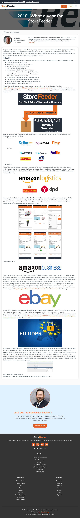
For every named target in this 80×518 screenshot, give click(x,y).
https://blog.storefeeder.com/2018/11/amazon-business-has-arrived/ (36, 289)
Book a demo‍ (40, 426)
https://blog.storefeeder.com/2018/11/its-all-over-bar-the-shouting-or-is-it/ (28, 88)
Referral (59, 485)
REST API (20, 492)
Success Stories (20, 481)
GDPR (59, 492)
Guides (21, 490)
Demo (63, 6)
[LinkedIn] (46, 444)
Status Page (20, 497)
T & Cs (59, 488)
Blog (20, 485)
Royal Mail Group (43, 512)
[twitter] (37, 444)
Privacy (59, 490)
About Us (59, 483)
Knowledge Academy (20, 495)
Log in (76, 2)
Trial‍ (70, 6)
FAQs (20, 488)
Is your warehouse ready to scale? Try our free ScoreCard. (20, 2)
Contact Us (59, 481)
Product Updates (20, 483)
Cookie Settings (20, 499)
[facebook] (33, 444)
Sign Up (59, 495)
